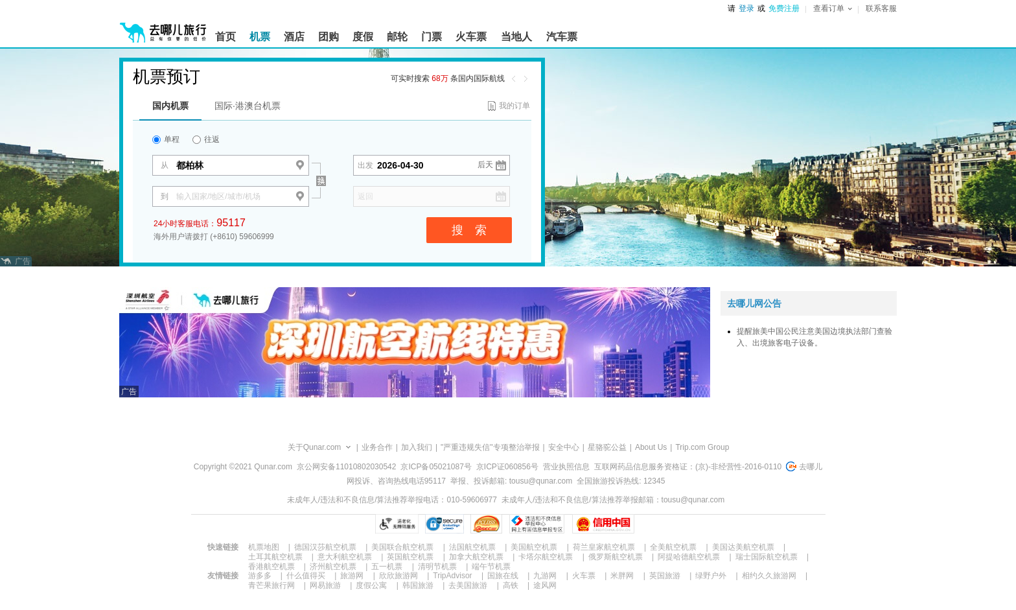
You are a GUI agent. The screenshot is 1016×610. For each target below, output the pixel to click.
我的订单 (514, 105)
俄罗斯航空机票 (615, 556)
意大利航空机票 (345, 556)
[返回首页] (163, 27)
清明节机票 (437, 566)
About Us (651, 447)
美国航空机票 (534, 547)
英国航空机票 (410, 556)
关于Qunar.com (314, 447)
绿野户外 (710, 575)
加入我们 (416, 447)
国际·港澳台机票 (247, 105)
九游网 (545, 575)
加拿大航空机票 (476, 556)
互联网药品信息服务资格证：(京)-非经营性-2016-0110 (687, 466)
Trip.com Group (702, 447)
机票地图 (263, 547)
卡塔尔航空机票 (545, 556)
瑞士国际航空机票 (766, 556)
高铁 (510, 585)
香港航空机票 (271, 566)
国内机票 (170, 105)
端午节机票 (491, 566)
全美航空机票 (673, 547)
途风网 (545, 585)
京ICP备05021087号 (435, 466)
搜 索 (469, 230)
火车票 (583, 575)
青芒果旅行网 (271, 585)
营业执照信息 (566, 466)
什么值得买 (305, 575)
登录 (746, 8)
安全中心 (563, 447)
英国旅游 (664, 575)
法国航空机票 (472, 547)
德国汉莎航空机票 (325, 547)
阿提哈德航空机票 (689, 556)
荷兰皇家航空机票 (604, 547)
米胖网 (622, 575)
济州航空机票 (333, 566)
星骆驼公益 (607, 447)
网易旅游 (325, 585)
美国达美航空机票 (743, 547)
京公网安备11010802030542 (346, 466)
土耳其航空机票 (275, 556)
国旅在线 (502, 575)
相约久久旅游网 (769, 575)
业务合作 (377, 447)
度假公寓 (371, 585)
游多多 (259, 575)
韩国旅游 (417, 585)
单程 (165, 139)
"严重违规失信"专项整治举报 (490, 447)
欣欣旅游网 (398, 575)
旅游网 (352, 575)
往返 (206, 139)
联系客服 (881, 8)
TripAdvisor (452, 575)
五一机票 (386, 566)
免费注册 (784, 8)
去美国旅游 (467, 585)
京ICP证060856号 (507, 466)
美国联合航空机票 (402, 547)
